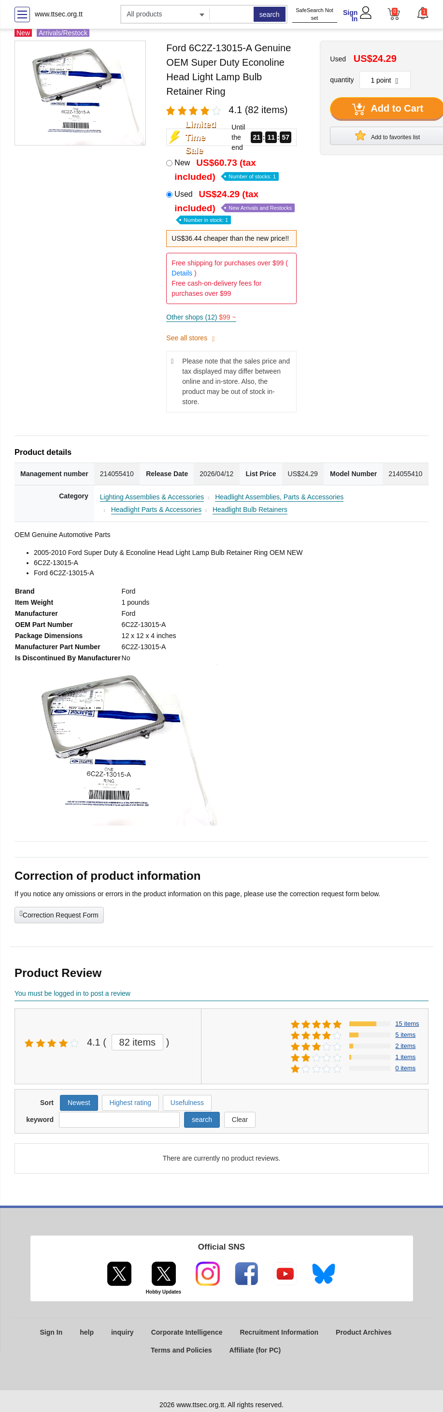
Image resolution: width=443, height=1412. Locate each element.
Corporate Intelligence (187, 1332)
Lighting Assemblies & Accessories (152, 497)
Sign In (350, 16)
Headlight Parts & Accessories (156, 509)
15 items (407, 1023)
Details (181, 273)
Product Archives (363, 1332)
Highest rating (130, 1102)
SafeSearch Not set (314, 14)
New (226, 170)
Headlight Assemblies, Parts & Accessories (279, 497)
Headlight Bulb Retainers (250, 509)
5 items (405, 1034)
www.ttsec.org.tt (59, 14)
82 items (137, 1042)
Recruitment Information (279, 1332)
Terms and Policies (181, 1350)
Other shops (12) (201, 317)
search (269, 14)
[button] (422, 13)
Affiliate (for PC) (255, 1350)
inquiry (122, 1332)
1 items (405, 1057)
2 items (405, 1045)
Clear (240, 1119)
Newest (79, 1102)
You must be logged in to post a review (72, 993)
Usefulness (187, 1102)
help (87, 1332)
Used (234, 206)
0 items (405, 1068)
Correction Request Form (59, 914)
